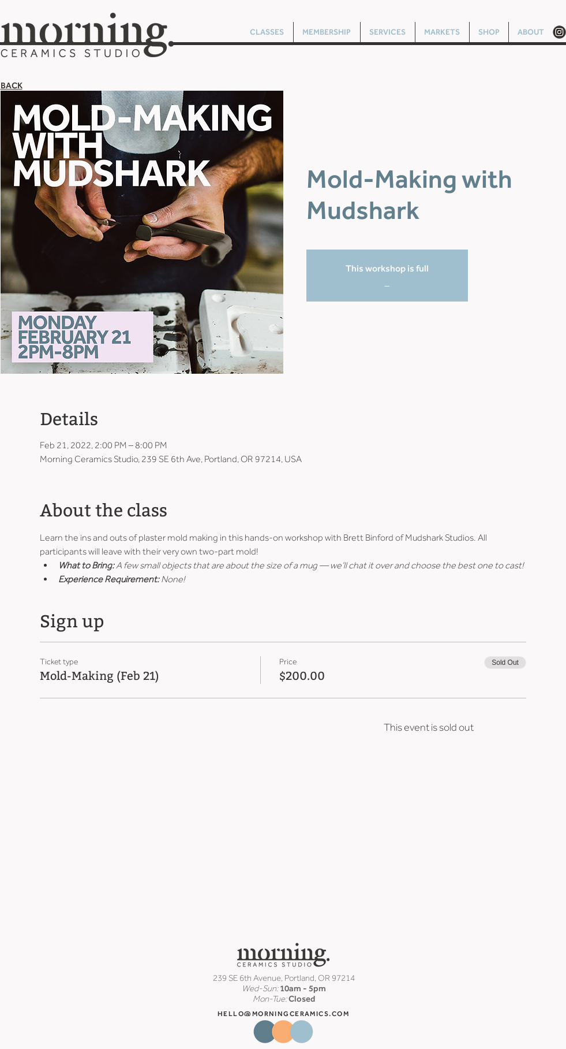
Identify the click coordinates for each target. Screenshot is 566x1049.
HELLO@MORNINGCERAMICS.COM (283, 1014)
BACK (12, 85)
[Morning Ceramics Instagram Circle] (559, 32)
